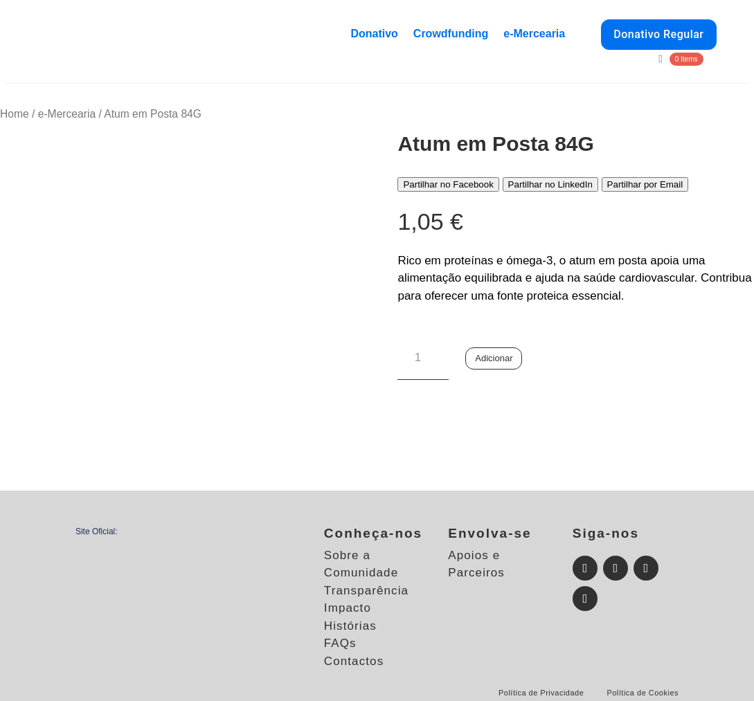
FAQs (340, 643)
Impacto (347, 607)
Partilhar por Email (645, 184)
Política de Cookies (643, 693)
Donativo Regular (658, 34)
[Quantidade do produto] (422, 358)
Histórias (350, 625)
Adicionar (493, 358)
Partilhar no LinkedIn (550, 184)
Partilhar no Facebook (448, 184)
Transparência (366, 590)
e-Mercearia (534, 33)
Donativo (373, 33)
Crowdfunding (450, 33)
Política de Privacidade (541, 693)
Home (14, 114)
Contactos (354, 661)
